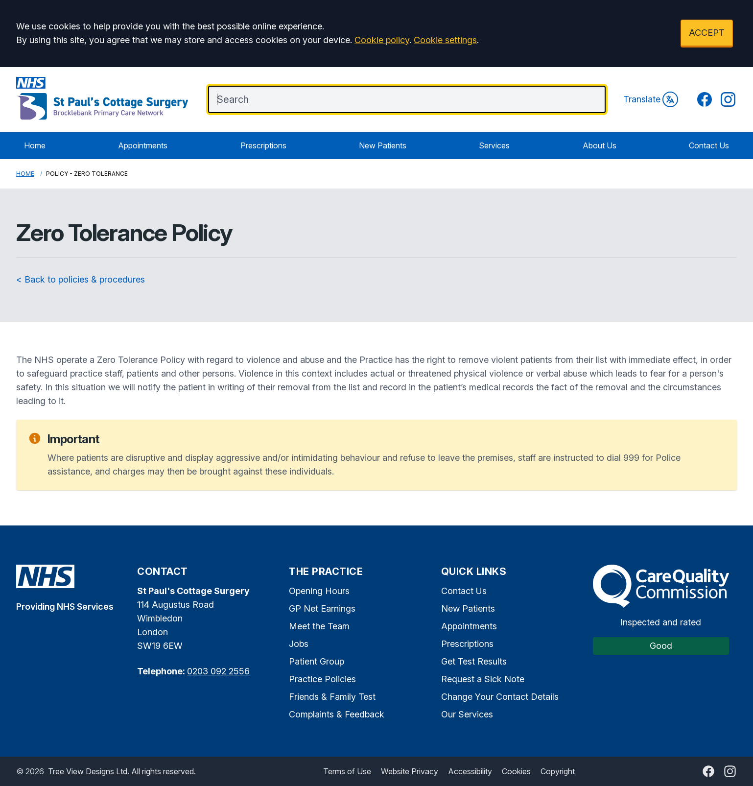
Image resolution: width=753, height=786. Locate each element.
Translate (650, 99)
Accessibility (470, 771)
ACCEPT (707, 32)
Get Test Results (474, 661)
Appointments (142, 145)
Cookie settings (445, 40)
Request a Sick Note (482, 679)
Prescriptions (263, 145)
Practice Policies (322, 679)
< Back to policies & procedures (80, 279)
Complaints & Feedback (336, 714)
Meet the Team (319, 626)
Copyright (558, 771)
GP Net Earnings (322, 608)
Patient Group (316, 661)
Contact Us (709, 145)
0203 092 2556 (218, 671)
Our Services (467, 714)
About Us (599, 145)
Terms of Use (347, 771)
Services (494, 145)
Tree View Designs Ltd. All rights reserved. (122, 771)
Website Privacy (409, 771)
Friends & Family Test (332, 696)
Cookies (516, 771)
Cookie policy (381, 40)
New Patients (382, 145)
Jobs (298, 644)
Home (35, 145)
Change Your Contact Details (500, 696)
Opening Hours (319, 591)
